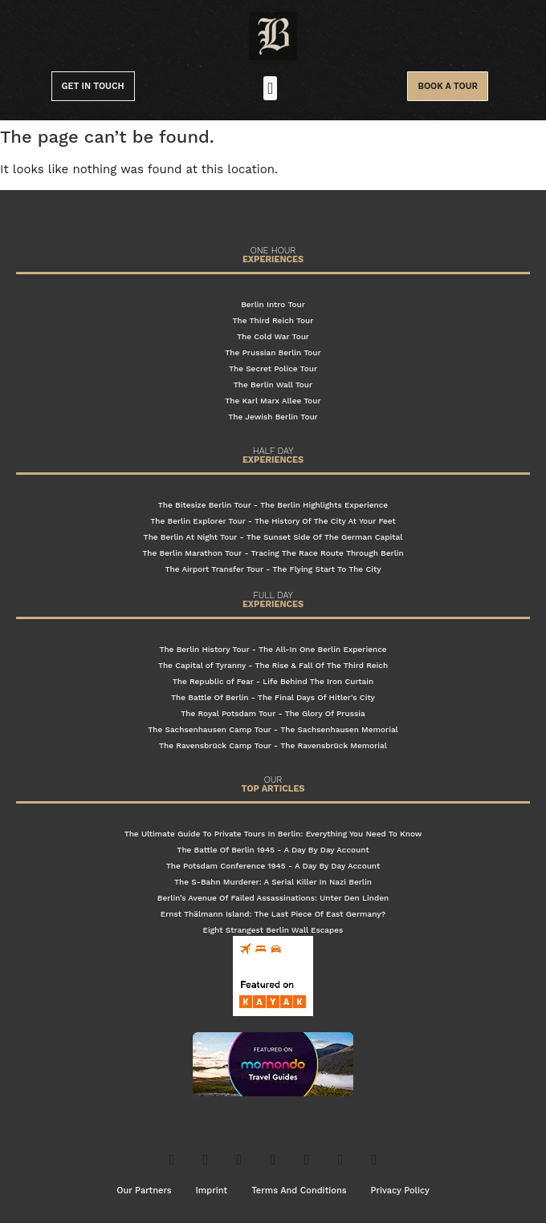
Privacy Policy (400, 1190)
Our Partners (143, 1190)
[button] (270, 88)
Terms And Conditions (298, 1190)
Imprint (212, 1190)
